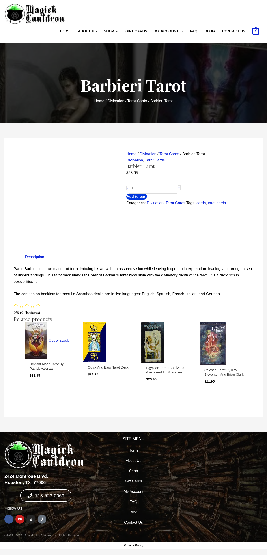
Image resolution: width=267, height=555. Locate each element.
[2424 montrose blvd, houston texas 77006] (221, 482)
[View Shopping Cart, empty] (255, 31)
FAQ (193, 31)
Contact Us (233, 31)
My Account (167, 31)
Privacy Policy (133, 545)
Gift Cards (136, 31)
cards (201, 203)
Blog (210, 31)
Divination (116, 101)
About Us (87, 31)
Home (65, 31)
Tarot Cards (137, 101)
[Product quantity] (153, 188)
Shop (109, 31)
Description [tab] (34, 257)
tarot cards (217, 203)
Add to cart (137, 197)
